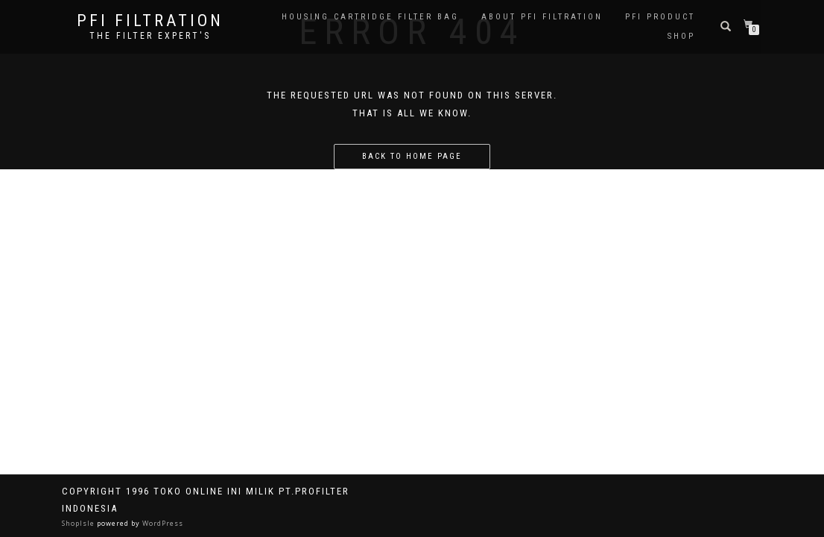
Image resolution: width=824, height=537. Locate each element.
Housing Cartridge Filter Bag (370, 17)
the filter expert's (150, 36)
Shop (681, 36)
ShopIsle (79, 523)
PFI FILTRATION (150, 21)
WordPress (161, 523)
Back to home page (412, 156)
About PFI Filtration (542, 17)
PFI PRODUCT (660, 17)
